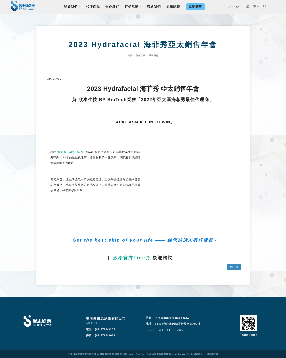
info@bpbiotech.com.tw (172, 317)
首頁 (130, 55)
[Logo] (23, 6)
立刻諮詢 (195, 6)
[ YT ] (169, 329)
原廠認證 (173, 6)
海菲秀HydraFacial (70, 151)
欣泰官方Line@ (131, 257)
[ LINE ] (180, 329)
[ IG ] (159, 329)
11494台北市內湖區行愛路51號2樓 (178, 323)
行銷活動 (132, 6)
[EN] (238, 7)
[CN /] (230, 7)
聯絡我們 (154, 6)
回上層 (234, 266)
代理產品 (93, 6)
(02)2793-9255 (105, 329)
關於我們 (71, 6)
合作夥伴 (112, 6)
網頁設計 (198, 354)
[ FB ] (150, 329)
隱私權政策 (213, 354)
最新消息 (153, 55)
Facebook (248, 335)
